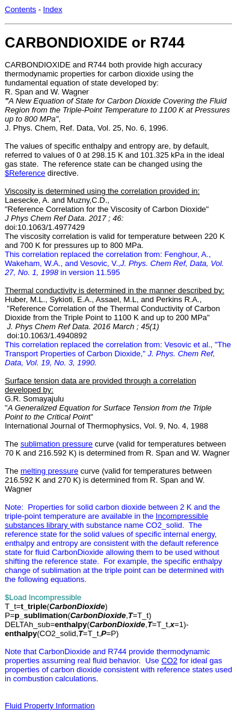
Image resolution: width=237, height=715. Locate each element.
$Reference (25, 173)
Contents (20, 9)
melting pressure (49, 470)
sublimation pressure (56, 443)
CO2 (169, 660)
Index (53, 9)
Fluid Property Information (50, 705)
